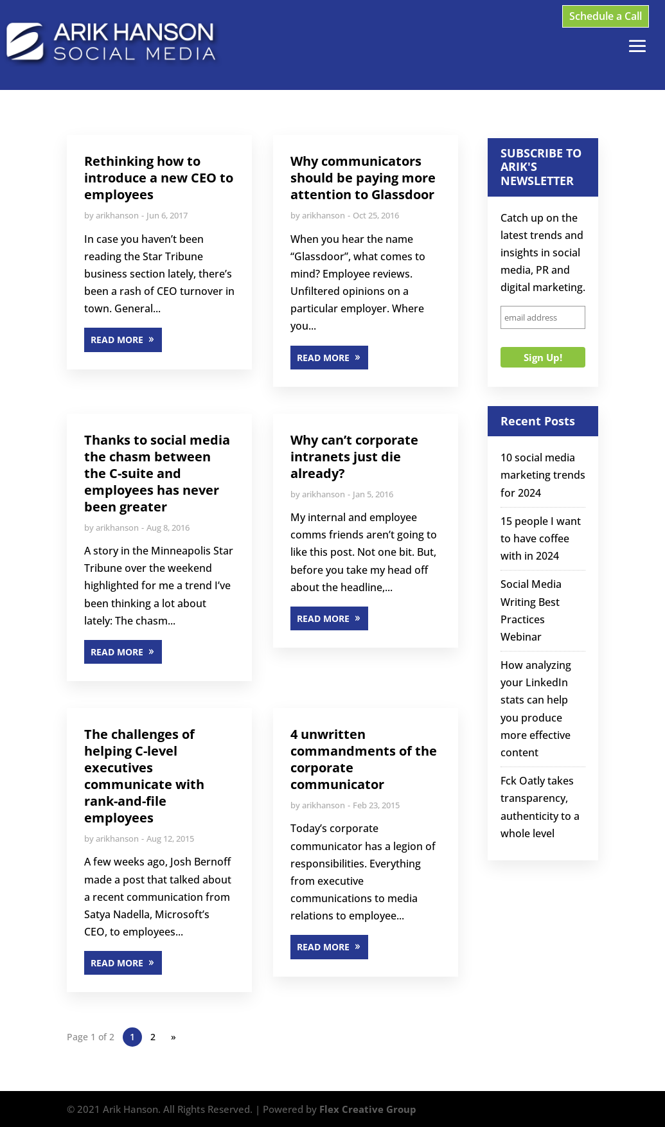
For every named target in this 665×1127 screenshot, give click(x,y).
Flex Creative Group (367, 1109)
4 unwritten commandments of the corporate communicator (363, 759)
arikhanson (117, 215)
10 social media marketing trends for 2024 (543, 474)
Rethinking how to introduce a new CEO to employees (158, 177)
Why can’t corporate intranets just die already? (354, 456)
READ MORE (117, 339)
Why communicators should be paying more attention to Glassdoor (363, 177)
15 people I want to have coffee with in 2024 (541, 538)
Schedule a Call (605, 16)
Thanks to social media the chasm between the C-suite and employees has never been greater (157, 473)
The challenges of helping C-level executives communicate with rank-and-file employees (144, 775)
